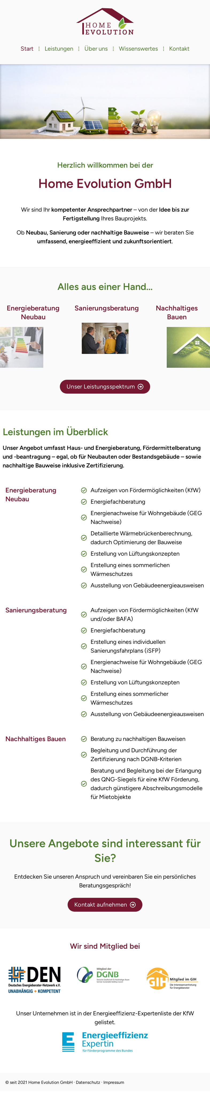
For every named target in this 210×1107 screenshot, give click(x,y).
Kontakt (179, 48)
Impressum (113, 1082)
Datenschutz (88, 1082)
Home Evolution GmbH (50, 1082)
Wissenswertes (138, 48)
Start (27, 48)
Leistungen (59, 48)
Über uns (96, 48)
